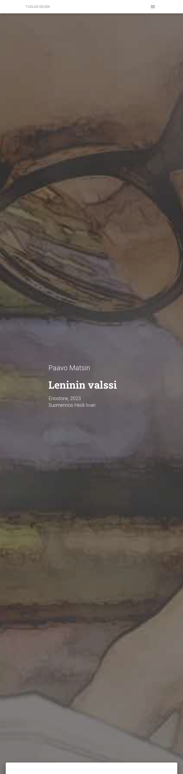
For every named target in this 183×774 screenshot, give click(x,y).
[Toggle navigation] (152, 6)
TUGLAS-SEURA (38, 7)
